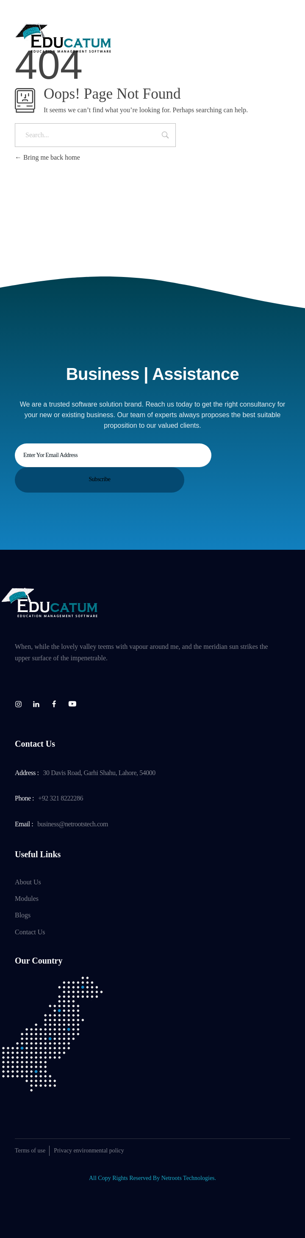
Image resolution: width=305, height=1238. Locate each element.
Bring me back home (47, 157)
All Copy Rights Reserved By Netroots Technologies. (152, 1178)
